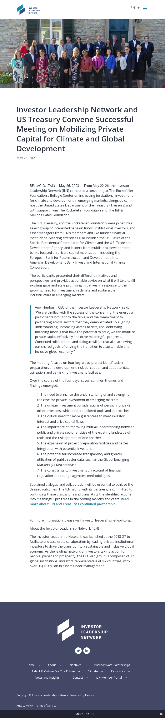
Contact (77, 677)
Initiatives (75, 665)
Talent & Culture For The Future (53, 671)
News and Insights (47, 677)
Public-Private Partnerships (112, 665)
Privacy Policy (24, 705)
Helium (89, 695)
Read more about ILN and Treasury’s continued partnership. (79, 501)
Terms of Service (45, 705)
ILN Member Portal (109, 677)
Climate (93, 671)
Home (30, 665)
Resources (118, 671)
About (52, 665)
